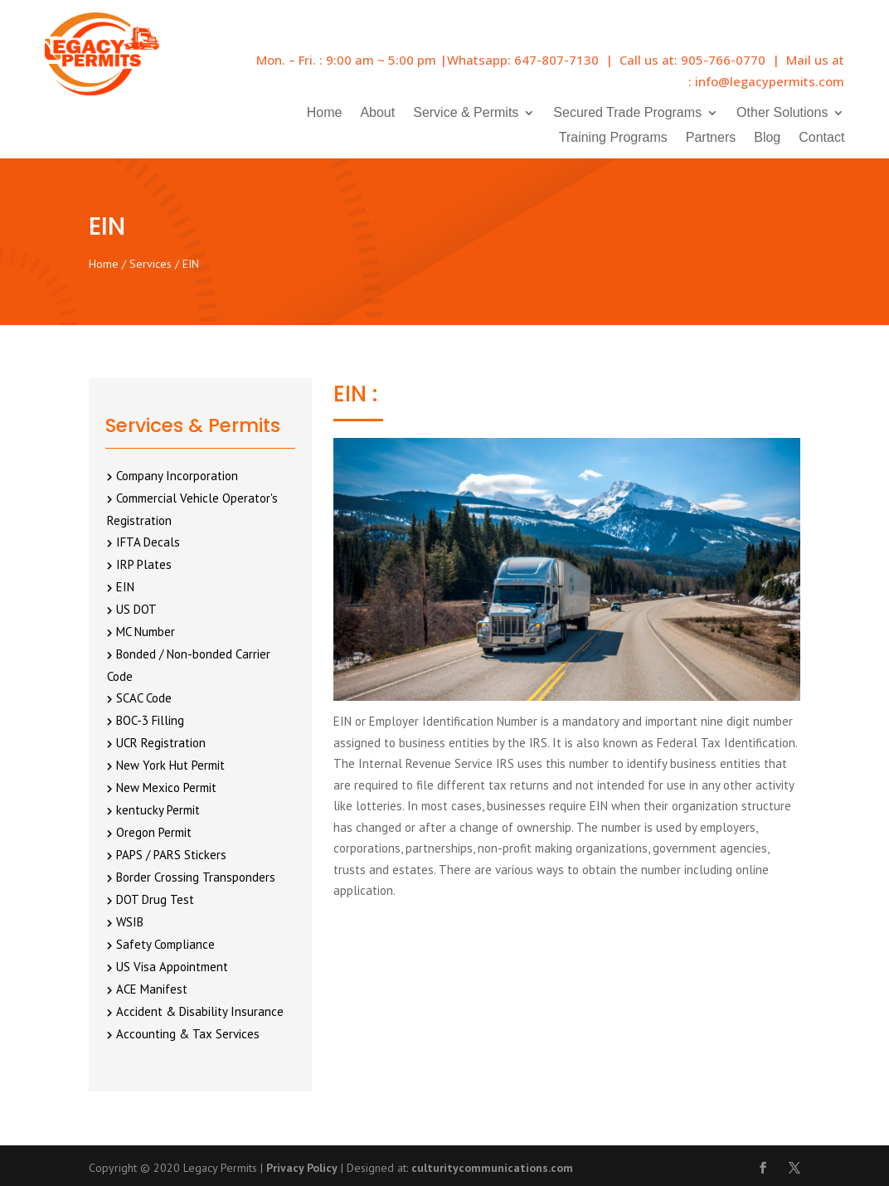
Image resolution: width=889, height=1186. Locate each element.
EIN (125, 587)
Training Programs (613, 138)
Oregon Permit (154, 832)
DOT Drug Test (155, 899)
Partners (711, 138)
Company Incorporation (177, 476)
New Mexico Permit (166, 787)
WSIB (129, 922)
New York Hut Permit (170, 765)
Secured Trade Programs (627, 113)
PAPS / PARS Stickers (171, 855)
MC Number (145, 631)
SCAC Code (144, 698)
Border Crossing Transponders (195, 877)
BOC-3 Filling (150, 720)
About (377, 113)
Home (324, 113)
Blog (767, 138)
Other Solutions (782, 113)
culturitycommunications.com (492, 1167)
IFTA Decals (148, 542)
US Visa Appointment (172, 967)
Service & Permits (465, 113)
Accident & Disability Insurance (200, 1011)
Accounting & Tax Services (188, 1034)
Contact (821, 138)
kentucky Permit (158, 810)
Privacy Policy (302, 1167)
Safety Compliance (165, 944)
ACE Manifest (151, 989)
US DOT (136, 609)
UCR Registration (161, 743)
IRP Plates (144, 564)
